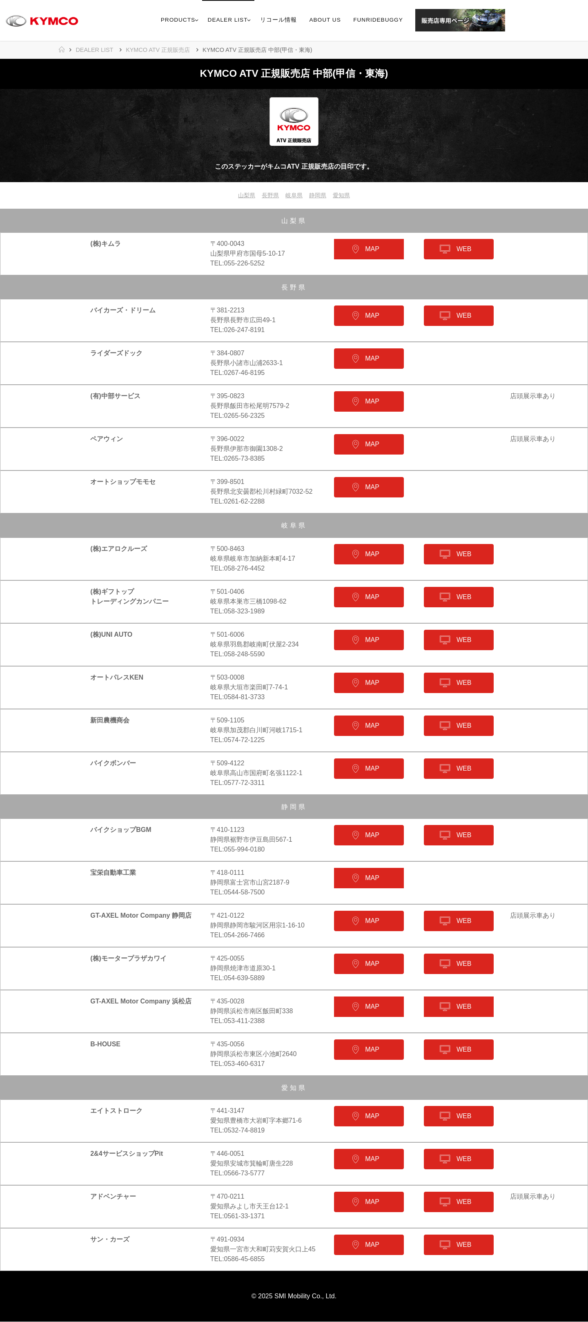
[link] (514, 20)
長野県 (268, 195)
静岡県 (320, 195)
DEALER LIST (94, 50)
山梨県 (242, 195)
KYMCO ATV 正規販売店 (158, 50)
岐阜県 (294, 195)
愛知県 (346, 195)
